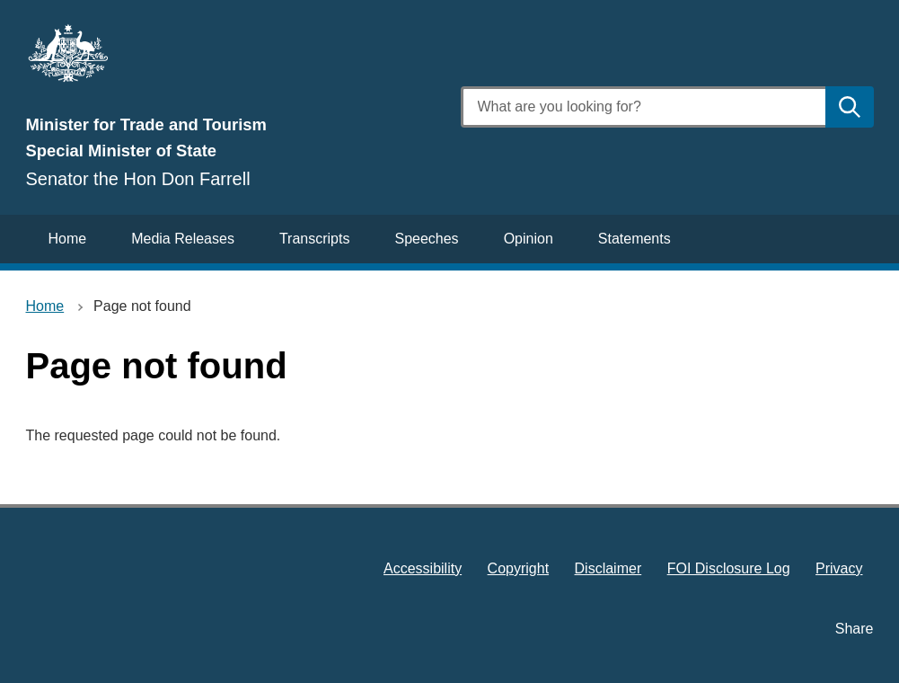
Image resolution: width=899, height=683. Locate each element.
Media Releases (182, 238)
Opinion (528, 238)
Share (854, 628)
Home (67, 238)
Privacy (838, 568)
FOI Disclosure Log (728, 568)
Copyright (518, 568)
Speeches (426, 238)
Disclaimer (608, 568)
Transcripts (314, 238)
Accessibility (422, 568)
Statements (634, 238)
